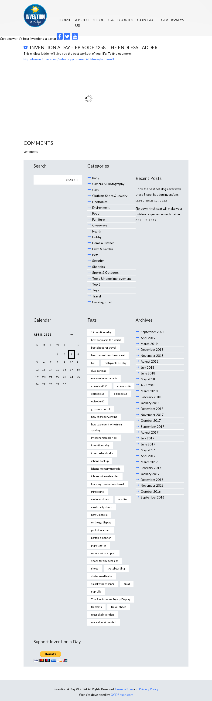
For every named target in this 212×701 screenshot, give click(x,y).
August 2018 (149, 354)
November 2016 (152, 473)
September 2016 (152, 485)
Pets (95, 251)
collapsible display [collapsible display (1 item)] (116, 356)
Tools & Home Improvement (111, 274)
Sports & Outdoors (105, 268)
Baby (95, 177)
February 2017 (151, 456)
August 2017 (149, 422)
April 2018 (148, 377)
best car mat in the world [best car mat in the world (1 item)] (105, 334)
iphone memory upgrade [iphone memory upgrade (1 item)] (105, 460)
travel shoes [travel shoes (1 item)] (118, 595)
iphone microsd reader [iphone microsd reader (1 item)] (105, 467)
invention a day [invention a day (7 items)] (100, 437)
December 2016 (152, 468)
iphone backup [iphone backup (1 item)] (100, 452)
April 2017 (148, 445)
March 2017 (149, 451)
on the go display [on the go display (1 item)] (101, 512)
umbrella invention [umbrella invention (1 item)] (102, 603)
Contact (147, 19)
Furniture (98, 217)
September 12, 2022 (151, 199)
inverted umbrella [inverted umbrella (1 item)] (102, 445)
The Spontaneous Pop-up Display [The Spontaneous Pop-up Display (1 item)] (110, 588)
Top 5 (96, 279)
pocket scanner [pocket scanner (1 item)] (100, 520)
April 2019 (148, 332)
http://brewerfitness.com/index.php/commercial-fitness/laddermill (68, 58)
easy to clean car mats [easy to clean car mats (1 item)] (104, 371)
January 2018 (150, 394)
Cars (95, 188)
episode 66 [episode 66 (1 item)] (120, 386)
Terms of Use (124, 677)
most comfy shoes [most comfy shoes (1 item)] (102, 497)
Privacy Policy (148, 677)
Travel (96, 291)
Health (96, 228)
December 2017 (152, 399)
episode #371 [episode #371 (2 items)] (99, 379)
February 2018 (151, 388)
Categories (120, 19)
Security (97, 257)
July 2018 (147, 360)
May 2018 (148, 371)
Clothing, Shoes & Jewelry (109, 194)
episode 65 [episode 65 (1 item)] (97, 386)
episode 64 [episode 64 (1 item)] (122, 379)
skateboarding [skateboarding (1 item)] (116, 557)
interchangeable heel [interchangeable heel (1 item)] (104, 429)
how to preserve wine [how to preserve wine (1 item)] (104, 409)
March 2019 (149, 337)
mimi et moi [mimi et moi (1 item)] (97, 482)
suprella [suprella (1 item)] (96, 580)
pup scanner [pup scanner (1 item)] (98, 535)
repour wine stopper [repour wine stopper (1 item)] (103, 543)
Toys (95, 285)
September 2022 (152, 326)
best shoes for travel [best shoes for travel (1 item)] (103, 341)
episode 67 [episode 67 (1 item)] (97, 394)
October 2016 (151, 479)
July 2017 (147, 428)
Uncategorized (102, 296)
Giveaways (172, 19)
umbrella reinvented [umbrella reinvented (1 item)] (103, 610)
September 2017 (152, 417)
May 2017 (148, 439)
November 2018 (152, 348)
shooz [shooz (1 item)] (94, 557)
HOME (64, 19)
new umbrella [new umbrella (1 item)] (99, 505)
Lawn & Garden (102, 245)
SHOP (99, 19)
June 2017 (148, 434)
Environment (100, 205)
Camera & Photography (108, 183)
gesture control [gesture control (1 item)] (100, 401)
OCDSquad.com (122, 683)
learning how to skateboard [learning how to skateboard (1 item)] (107, 475)
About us (82, 22)
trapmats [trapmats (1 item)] (96, 595)
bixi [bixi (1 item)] (93, 356)
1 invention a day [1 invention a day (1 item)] (101, 326)
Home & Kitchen (103, 239)
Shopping (98, 262)
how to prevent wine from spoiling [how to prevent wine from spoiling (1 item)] (106, 419)
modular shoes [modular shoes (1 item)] (100, 490)
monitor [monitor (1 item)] (123, 490)
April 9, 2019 (146, 218)
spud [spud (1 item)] (126, 573)
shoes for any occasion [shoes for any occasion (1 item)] (105, 550)
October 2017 (151, 411)
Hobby (97, 234)
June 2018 (148, 365)
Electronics (99, 200)
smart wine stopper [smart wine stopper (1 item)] (102, 573)
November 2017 (152, 405)
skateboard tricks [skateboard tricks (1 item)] (101, 565)
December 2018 (152, 343)
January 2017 (150, 462)
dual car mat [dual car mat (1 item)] (98, 364)
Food (95, 211)
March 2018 (149, 382)
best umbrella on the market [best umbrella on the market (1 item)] (108, 348)
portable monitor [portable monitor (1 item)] (101, 527)
